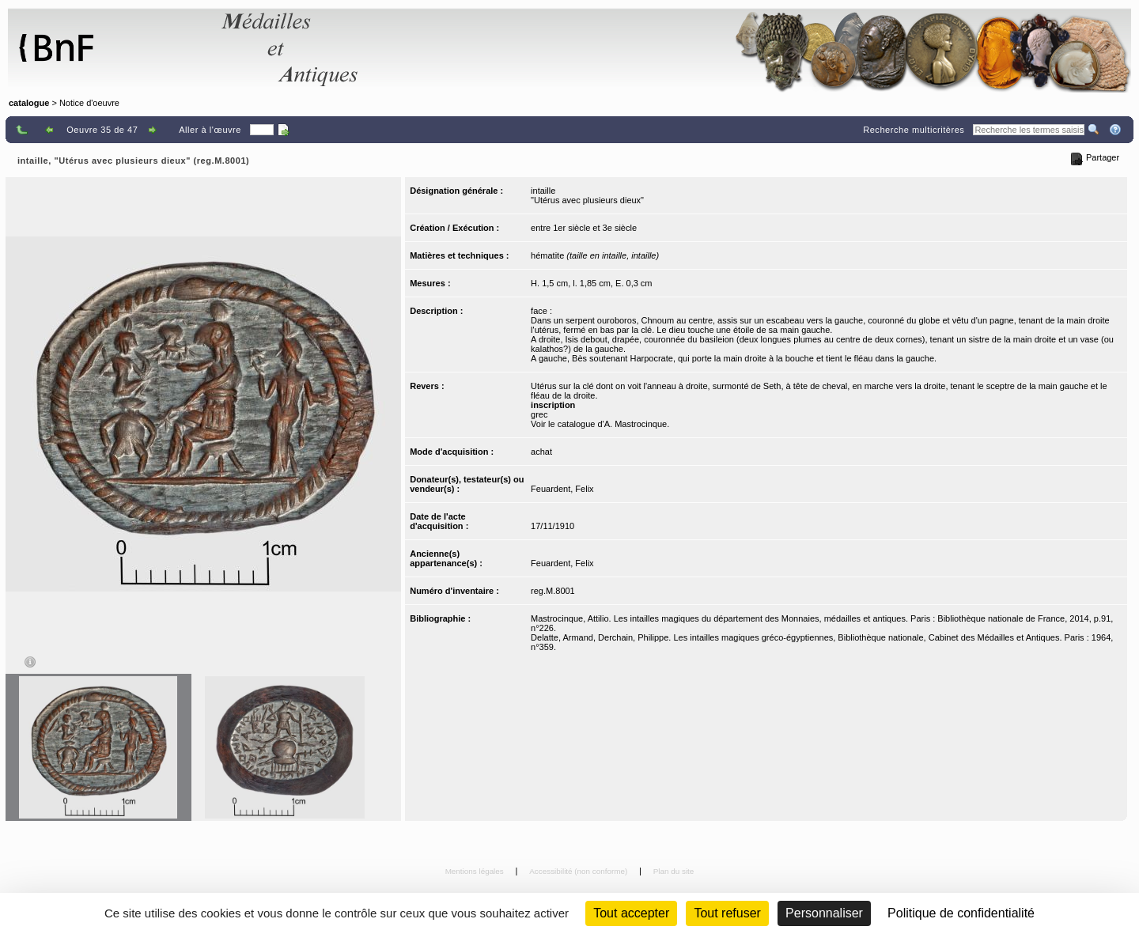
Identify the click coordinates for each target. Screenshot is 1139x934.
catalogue (29, 103)
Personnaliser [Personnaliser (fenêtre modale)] (824, 913)
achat (541, 451)
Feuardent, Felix (562, 488)
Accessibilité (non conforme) (579, 871)
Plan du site (673, 871)
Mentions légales (475, 871)
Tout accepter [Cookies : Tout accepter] (631, 913)
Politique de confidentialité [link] (961, 913)
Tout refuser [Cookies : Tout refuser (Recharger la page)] (727, 913)
